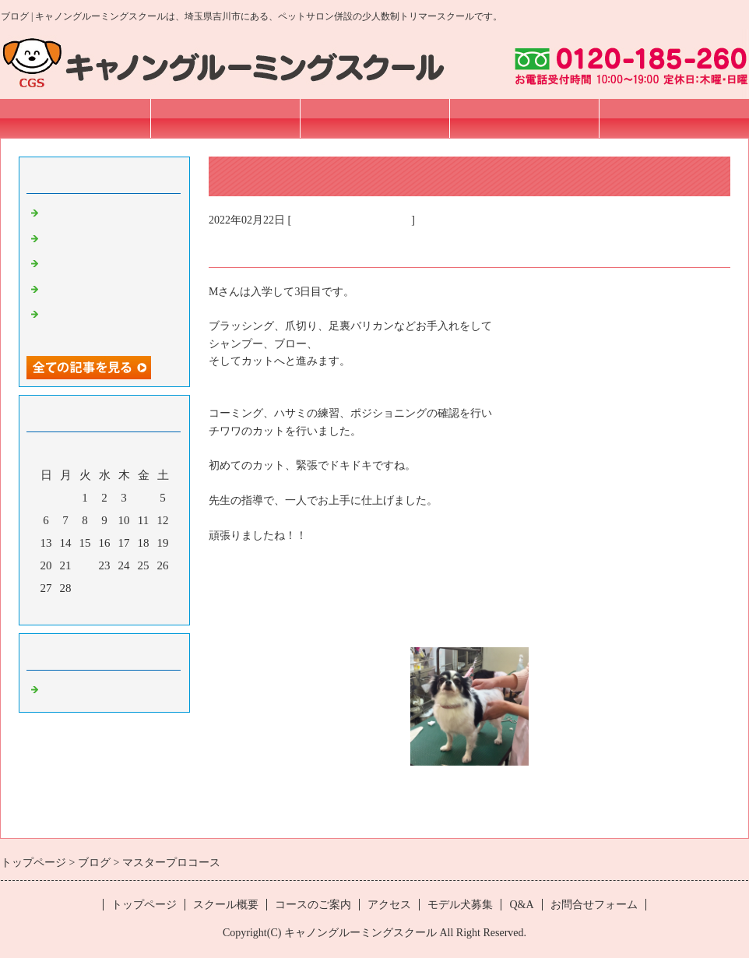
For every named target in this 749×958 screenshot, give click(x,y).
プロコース (71, 239)
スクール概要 (225, 118)
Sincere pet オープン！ (99, 213)
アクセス (524, 118)
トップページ (75, 118)
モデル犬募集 (460, 904)
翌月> (134, 609)
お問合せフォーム (673, 118)
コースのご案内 (375, 118)
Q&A (521, 904)
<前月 (75, 609)
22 (85, 565)
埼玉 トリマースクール (351, 220)
